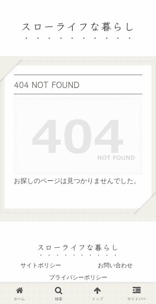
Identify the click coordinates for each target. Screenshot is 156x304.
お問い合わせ (115, 265)
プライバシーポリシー (78, 277)
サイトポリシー (40, 265)
